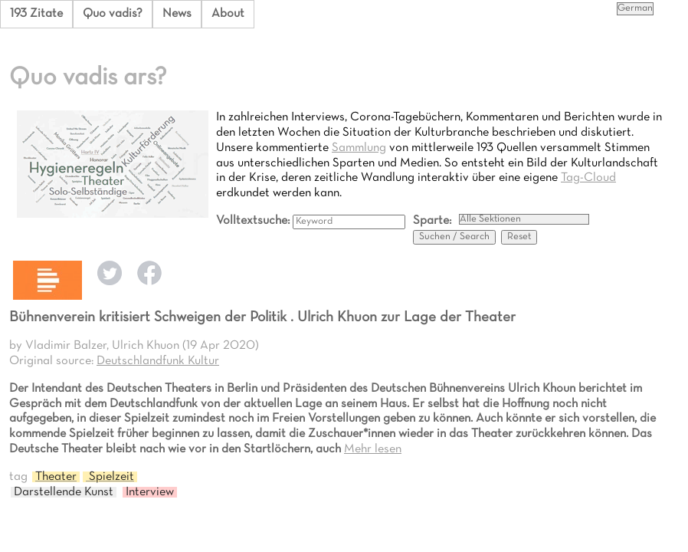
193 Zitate (36, 13)
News (177, 13)
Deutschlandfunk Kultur (158, 361)
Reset (519, 237)
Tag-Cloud (588, 177)
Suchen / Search (454, 237)
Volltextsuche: (254, 220)
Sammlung (359, 148)
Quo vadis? (113, 13)
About (227, 13)
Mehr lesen (372, 449)
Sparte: (432, 220)
